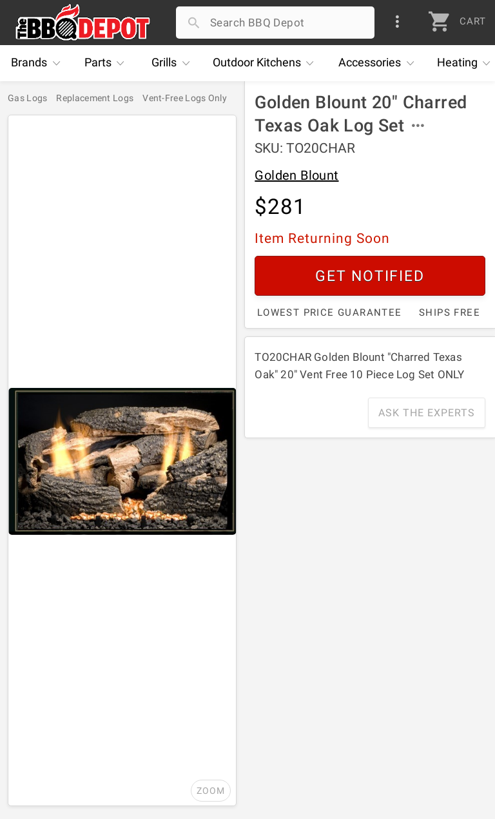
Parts (107, 63)
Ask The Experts (426, 413)
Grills (173, 63)
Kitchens (266, 63)
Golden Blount (296, 175)
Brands (38, 63)
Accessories (379, 63)
